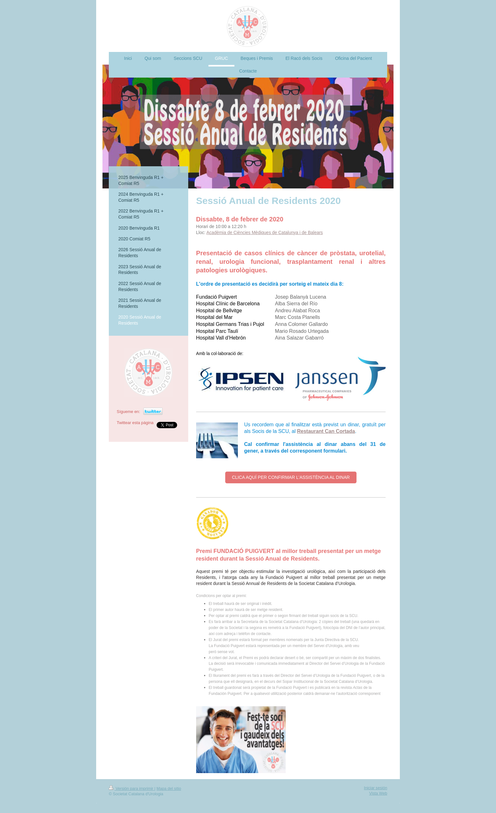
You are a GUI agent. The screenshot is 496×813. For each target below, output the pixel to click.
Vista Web (378, 793)
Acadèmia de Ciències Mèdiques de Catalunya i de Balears (265, 232)
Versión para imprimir (131, 788)
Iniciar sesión (376, 788)
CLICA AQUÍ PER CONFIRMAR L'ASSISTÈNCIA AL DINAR (291, 477)
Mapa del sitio (169, 788)
